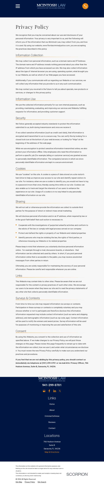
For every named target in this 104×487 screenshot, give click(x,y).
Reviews (51, 422)
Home (52, 404)
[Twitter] (60, 391)
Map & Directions (52, 452)
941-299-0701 (52, 385)
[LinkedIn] (54, 391)
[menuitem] (19, 482)
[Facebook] (49, 391)
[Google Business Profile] (44, 391)
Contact (52, 428)
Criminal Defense (52, 416)
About (52, 410)
